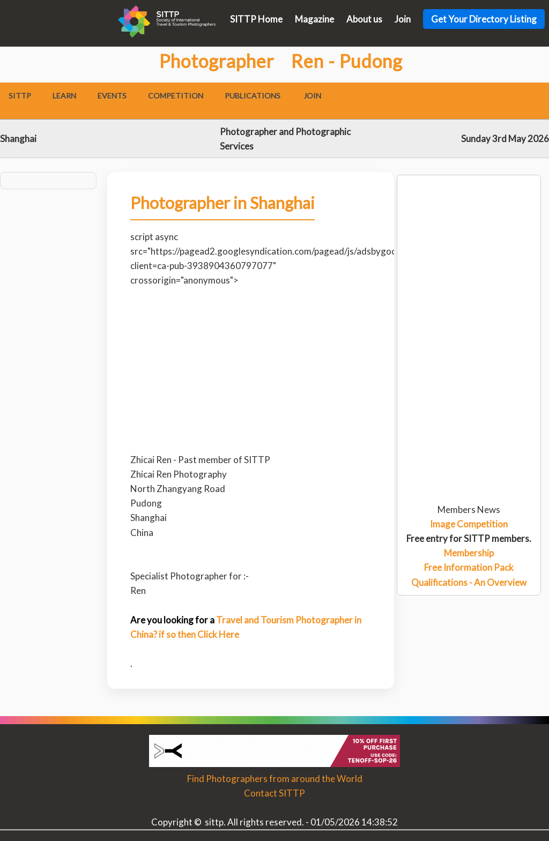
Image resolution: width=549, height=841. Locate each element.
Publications (252, 95)
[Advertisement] (469, 218)
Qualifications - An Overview (468, 582)
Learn (64, 95)
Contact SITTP (274, 793)
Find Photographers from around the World (274, 778)
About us (364, 19)
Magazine (314, 19)
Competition (175, 95)
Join (403, 19)
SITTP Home (256, 19)
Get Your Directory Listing (484, 19)
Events (112, 95)
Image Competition (469, 524)
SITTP (20, 95)
